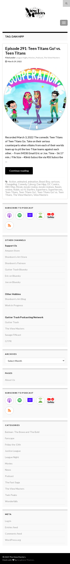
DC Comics (53, 184)
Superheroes (55, 189)
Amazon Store (12, 250)
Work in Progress (14, 305)
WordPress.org (13, 539)
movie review (31, 187)
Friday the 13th (13, 444)
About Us (10, 379)
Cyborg (32, 184)
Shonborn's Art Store (16, 256)
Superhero (41, 189)
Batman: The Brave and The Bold (22, 432)
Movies (31, 57)
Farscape (9, 438)
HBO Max (10, 187)
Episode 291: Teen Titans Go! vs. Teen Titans (33, 50)
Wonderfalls (11, 501)
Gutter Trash (12, 322)
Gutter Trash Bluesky (16, 269)
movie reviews (46, 187)
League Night (22, 57)
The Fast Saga (12, 482)
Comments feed (13, 533)
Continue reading (19, 170)
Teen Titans (11, 192)
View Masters (41, 194)
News (8, 469)
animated (22, 181)
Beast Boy (44, 181)
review (8, 189)
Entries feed (11, 527)
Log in (8, 521)
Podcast (39, 57)
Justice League (13, 450)
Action (12, 181)
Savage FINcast (13, 334)
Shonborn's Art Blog (15, 299)
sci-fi (23, 189)
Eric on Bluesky (13, 275)
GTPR (8, 341)
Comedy (22, 184)
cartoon (55, 181)
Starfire (31, 189)
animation (33, 181)
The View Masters (13, 22)
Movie (19, 187)
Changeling (11, 184)
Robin (16, 189)
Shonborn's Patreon (15, 263)
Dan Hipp (41, 184)
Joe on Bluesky (12, 282)
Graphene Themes (25, 560)
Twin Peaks (11, 495)
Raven (58, 187)
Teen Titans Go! (27, 192)
